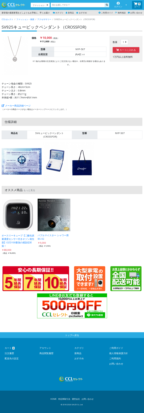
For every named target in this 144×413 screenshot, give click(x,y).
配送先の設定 (12, 358)
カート (10, 347)
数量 (115, 42)
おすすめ (81, 12)
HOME (53, 399)
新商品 (70, 12)
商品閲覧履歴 (46, 353)
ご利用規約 (115, 358)
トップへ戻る (72, 335)
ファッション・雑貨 (25, 19)
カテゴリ (58, 12)
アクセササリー (44, 19)
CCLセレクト (7, 19)
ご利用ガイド (106, 12)
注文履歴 (9, 353)
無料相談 (120, 12)
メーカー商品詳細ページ (16, 105)
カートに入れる (126, 49)
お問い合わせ (135, 12)
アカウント (45, 347)
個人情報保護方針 (118, 353)
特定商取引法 (64, 399)
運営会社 (76, 399)
